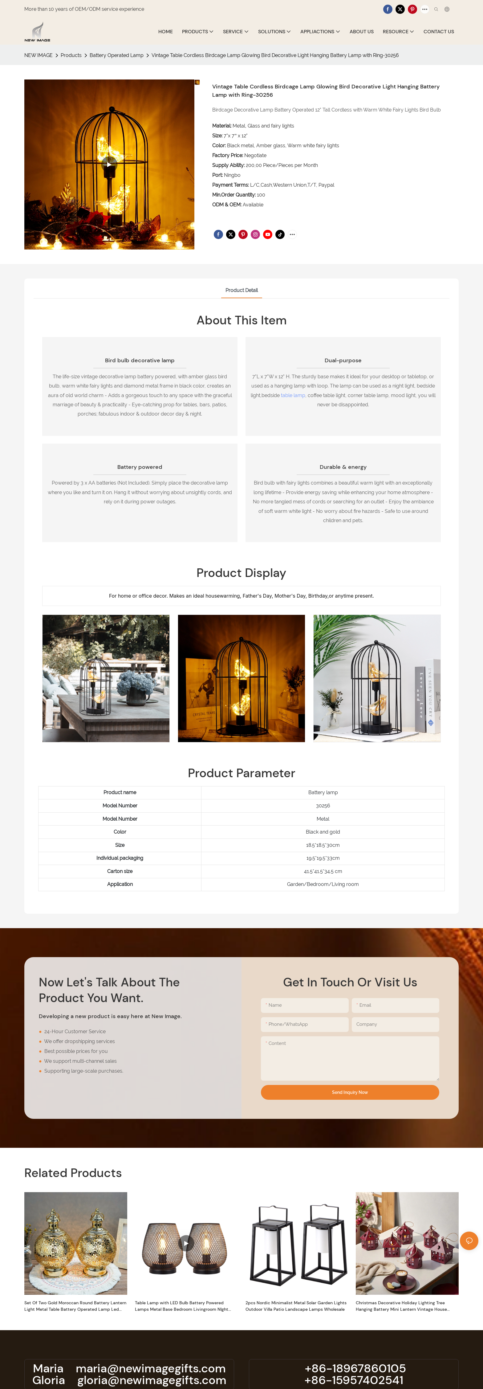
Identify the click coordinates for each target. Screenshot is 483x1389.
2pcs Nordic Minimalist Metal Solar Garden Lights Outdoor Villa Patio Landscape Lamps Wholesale (296, 1306)
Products (71, 55)
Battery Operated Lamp (117, 55)
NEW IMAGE (38, 55)
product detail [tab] (241, 290)
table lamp (293, 395)
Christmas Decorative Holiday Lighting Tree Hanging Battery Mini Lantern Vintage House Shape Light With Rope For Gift (401, 1306)
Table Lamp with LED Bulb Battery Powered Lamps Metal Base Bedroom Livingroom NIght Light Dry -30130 (181, 1306)
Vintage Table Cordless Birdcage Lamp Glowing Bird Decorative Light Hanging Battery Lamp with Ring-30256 (275, 55)
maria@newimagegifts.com (151, 1368)
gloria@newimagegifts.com (151, 1380)
